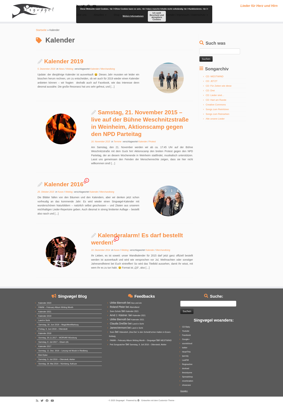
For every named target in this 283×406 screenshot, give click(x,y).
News (62, 69)
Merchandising (108, 69)
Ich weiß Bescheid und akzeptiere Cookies (157, 16)
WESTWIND (165, 340)
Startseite (41, 30)
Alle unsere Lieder (215, 118)
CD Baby (186, 327)
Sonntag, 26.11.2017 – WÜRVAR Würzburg (57, 338)
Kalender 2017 (44, 346)
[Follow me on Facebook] (48, 401)
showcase (186, 385)
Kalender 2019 (63, 61)
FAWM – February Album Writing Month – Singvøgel (133, 340)
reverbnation (187, 381)
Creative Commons (216, 104)
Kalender (94, 69)
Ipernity (185, 356)
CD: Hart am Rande (216, 100)
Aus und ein (136, 303)
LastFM (185, 360)
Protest (152, 141)
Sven (112, 332)
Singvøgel (120, 400)
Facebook (186, 335)
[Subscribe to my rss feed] (38, 401)
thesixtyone (187, 372)
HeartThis (186, 352)
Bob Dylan (43, 355)
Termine (118, 141)
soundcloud (187, 343)
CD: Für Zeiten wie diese (219, 85)
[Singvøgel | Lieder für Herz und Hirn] (32, 11)
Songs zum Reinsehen (217, 114)
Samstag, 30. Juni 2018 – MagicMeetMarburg (58, 325)
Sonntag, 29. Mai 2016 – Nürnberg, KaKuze (57, 364)
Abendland (134, 307)
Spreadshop (187, 377)
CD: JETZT (211, 81)
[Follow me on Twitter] (43, 401)
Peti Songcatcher (117, 344)
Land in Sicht (44, 320)
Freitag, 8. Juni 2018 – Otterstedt (53, 329)
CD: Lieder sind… (215, 95)
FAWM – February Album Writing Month (55, 307)
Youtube (185, 331)
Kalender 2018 (44, 333)
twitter (184, 348)
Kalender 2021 (44, 312)
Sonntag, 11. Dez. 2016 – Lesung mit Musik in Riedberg (63, 351)
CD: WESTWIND (214, 76)
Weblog (70, 69)
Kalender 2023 (44, 303)
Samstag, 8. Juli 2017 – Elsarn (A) (53, 342)
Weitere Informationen (133, 16)
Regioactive (187, 364)
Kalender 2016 (63, 184)
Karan (61, 192)
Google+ (186, 339)
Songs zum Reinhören (217, 109)
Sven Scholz (115, 311)
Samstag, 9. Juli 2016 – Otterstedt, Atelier (56, 359)
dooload (185, 368)
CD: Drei (210, 90)
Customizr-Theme (166, 400)
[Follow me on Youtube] (53, 401)
